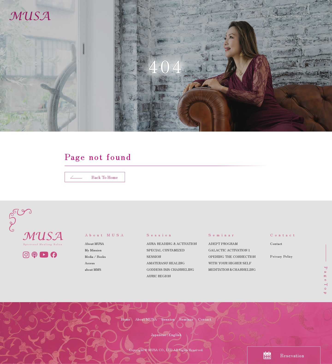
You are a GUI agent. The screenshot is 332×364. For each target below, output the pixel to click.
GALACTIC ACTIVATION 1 (229, 250)
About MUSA (257, 15)
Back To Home (105, 177)
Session (279, 15)
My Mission (93, 250)
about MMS (93, 269)
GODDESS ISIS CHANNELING (170, 269)
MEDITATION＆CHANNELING (232, 269)
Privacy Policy (281, 256)
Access (90, 263)
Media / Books (95, 256)
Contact (316, 15)
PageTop (326, 281)
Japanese (158, 334)
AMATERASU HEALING (166, 263)
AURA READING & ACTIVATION (172, 243)
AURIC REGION (159, 276)
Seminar (298, 15)
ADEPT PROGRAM (223, 243)
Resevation (292, 355)
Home (125, 319)
